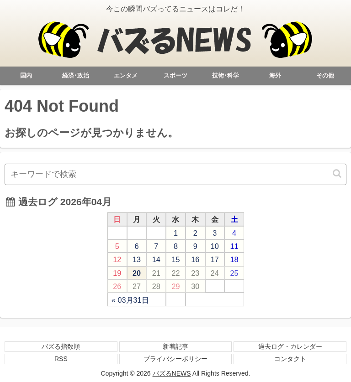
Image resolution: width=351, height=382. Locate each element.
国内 (26, 75)
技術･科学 (225, 75)
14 (156, 259)
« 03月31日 (130, 300)
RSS (61, 358)
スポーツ (175, 75)
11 (234, 246)
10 (215, 246)
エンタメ (126, 75)
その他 (325, 75)
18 (234, 259)
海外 (275, 75)
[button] (337, 173)
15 (175, 259)
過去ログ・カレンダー (290, 346)
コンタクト (290, 358)
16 (195, 259)
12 (117, 259)
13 (137, 259)
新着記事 (175, 346)
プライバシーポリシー (175, 358)
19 (117, 273)
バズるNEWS (172, 373)
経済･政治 (75, 75)
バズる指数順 (61, 346)
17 (215, 259)
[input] (175, 174)
